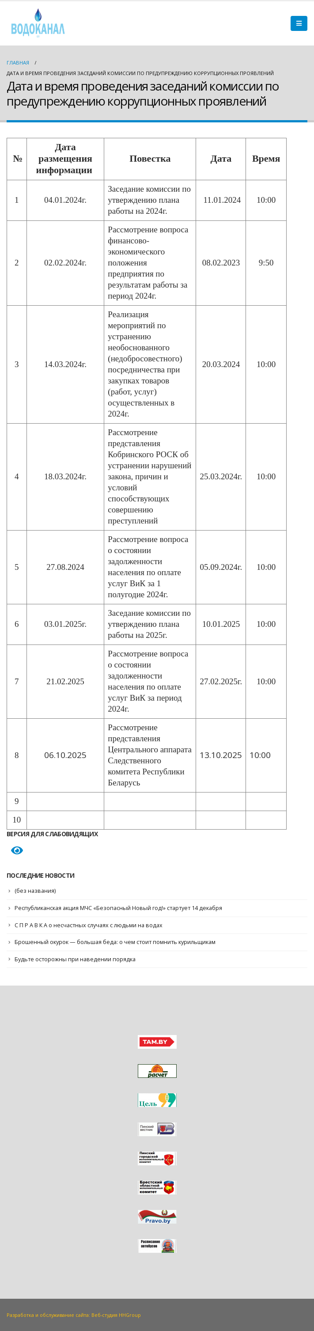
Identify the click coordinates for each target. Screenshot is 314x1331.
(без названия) (36, 891)
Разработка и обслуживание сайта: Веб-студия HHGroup (77, 1314)
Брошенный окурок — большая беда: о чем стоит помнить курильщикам (118, 942)
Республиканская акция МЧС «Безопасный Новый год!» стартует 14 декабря (122, 908)
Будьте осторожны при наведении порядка (76, 959)
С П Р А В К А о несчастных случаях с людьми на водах (90, 925)
